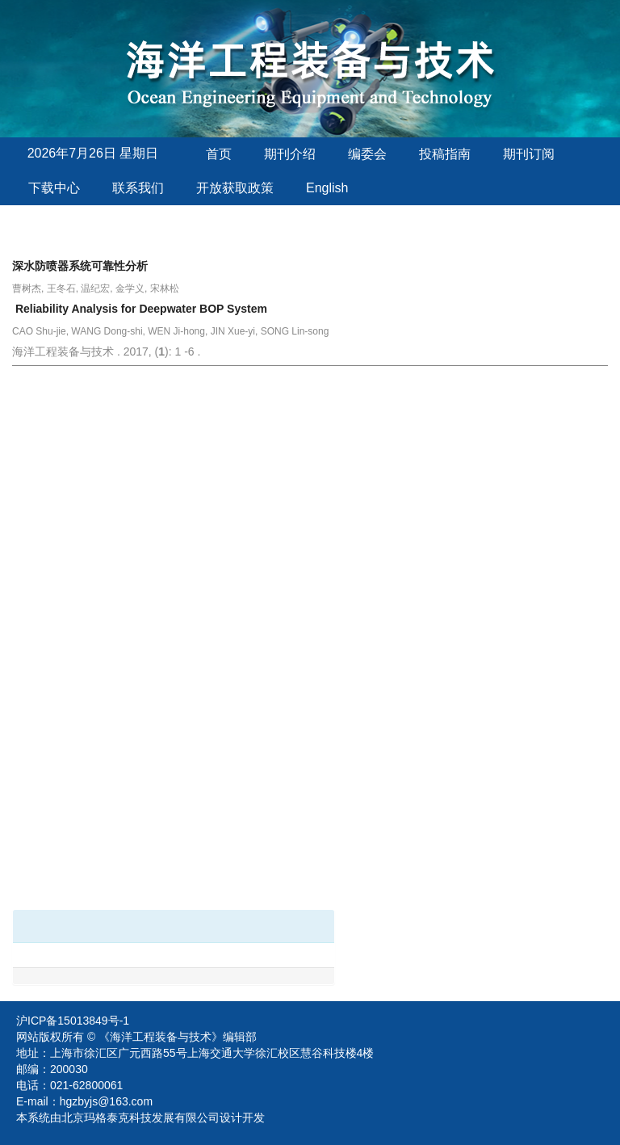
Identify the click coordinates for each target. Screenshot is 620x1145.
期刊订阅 (529, 154)
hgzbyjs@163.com (106, 1101)
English (327, 188)
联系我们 (138, 188)
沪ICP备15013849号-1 (72, 1020)
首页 (219, 154)
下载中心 (54, 188)
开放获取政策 (235, 188)
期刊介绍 (290, 154)
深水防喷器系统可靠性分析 (80, 265)
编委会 (367, 154)
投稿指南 (445, 154)
